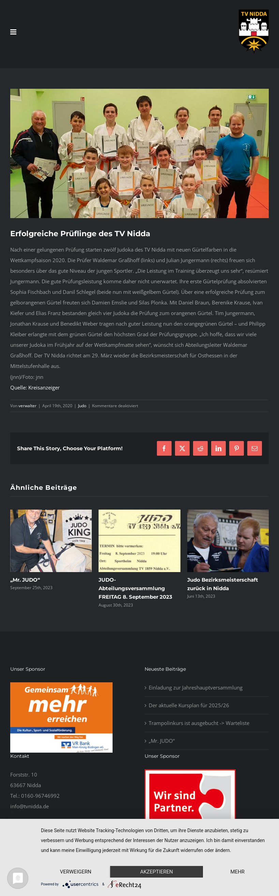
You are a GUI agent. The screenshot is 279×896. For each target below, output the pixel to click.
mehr (237, 872)
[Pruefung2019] (139, 153)
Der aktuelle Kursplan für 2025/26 (189, 705)
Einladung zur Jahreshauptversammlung (196, 687)
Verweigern (75, 872)
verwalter (27, 406)
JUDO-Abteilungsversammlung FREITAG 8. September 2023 (135, 588)
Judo (82, 406)
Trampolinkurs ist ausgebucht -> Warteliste (199, 723)
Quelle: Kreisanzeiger (35, 387)
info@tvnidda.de (29, 806)
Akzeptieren (156, 872)
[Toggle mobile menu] (13, 31)
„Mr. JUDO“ (25, 580)
